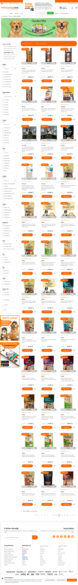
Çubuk (6, 160)
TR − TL (4, 3)
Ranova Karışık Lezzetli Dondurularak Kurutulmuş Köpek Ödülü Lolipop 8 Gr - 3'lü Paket (28, 188)
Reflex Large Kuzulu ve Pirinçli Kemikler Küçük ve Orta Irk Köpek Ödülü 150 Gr (68, 379)
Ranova (24, 183)
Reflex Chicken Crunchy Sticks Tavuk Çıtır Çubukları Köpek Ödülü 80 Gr (48, 225)
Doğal (5, 163)
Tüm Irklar (6, 225)
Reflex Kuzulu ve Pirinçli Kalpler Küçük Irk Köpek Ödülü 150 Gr (48, 379)
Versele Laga (61, 563)
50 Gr (5, 114)
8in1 (5, 72)
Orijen (23, 563)
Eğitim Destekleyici (8, 193)
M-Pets (23, 68)
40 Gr (5, 109)
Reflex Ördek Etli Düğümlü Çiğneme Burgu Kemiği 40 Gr (29, 455)
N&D (42, 106)
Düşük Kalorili (7, 191)
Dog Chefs (6, 79)
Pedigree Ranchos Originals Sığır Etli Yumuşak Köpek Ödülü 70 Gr (68, 110)
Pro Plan (24, 145)
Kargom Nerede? (72, 3)
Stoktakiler (5, 300)
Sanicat (60, 557)
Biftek (5, 135)
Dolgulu (5, 165)
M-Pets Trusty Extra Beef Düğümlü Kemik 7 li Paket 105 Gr (29, 110)
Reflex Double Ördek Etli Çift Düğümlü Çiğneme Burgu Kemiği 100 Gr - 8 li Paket (48, 264)
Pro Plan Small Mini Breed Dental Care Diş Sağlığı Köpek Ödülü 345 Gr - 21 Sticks (47, 149)
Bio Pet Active (7, 74)
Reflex (62, 183)
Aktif (5, 186)
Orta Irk (5, 233)
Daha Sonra (42, 13)
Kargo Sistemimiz (8, 549)
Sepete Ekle (27, 80)
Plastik (5, 215)
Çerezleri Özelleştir (50, 580)
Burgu (5, 155)
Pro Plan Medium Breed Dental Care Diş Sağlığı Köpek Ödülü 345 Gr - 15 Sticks (28, 149)
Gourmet (42, 553)
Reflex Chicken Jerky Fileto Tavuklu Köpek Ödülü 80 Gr (28, 263)
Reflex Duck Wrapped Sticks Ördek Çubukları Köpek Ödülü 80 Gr (48, 302)
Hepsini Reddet (61, 580)
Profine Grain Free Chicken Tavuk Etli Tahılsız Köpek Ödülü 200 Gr (67, 148)
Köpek (16, 13)
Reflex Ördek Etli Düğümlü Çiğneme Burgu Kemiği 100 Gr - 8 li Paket (68, 418)
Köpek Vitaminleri (9, 54)
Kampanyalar (64, 13)
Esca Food (6, 86)
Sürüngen (55, 13)
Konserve (6, 212)
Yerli (5, 294)
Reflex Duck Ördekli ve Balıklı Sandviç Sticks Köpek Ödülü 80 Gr (29, 302)
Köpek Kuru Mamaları (10, 46)
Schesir (42, 559)
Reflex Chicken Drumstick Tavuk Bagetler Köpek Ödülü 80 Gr (68, 225)
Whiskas (42, 551)
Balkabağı (6, 132)
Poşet (6, 217)
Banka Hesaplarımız (9, 551)
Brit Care (6, 77)
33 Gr (5, 102)
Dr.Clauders (7, 81)
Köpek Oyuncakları (9, 56)
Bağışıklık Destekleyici (9, 188)
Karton (5, 207)
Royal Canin (25, 549)
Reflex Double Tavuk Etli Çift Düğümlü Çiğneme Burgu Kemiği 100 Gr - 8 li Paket (68, 264)
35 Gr (5, 104)
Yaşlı (5, 257)
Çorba (5, 270)
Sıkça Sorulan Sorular (14, 3)
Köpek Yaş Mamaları (10, 48)
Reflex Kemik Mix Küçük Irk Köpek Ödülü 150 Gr (67, 301)
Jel (4, 170)
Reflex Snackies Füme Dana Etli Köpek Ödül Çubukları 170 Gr (48, 495)
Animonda (42, 561)
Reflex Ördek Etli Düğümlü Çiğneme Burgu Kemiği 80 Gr (48, 455)
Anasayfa (4, 16)
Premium (6, 246)
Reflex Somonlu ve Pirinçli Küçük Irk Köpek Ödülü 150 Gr (68, 494)
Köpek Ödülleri (8, 52)
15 (53, 515)
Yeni (4, 310)
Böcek (5, 137)
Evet (50, 13)
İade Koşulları (7, 553)
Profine (63, 145)
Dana (5, 142)
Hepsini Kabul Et (72, 580)
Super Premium (8, 249)
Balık (5, 130)
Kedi (11, 13)
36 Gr (5, 107)
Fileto (5, 168)
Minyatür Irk (6, 230)
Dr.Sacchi (6, 84)
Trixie (59, 551)
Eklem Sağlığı (7, 196)
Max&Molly (60, 549)
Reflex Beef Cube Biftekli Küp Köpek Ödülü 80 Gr (68, 186)
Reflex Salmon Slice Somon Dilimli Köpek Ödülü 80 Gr (28, 494)
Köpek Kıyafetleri (8, 50)
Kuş (22, 13)
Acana (23, 561)
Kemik (5, 273)
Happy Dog (25, 559)
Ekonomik (6, 244)
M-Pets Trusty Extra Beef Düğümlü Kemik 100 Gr (47, 70)
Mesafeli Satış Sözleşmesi (10, 557)
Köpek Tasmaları (9, 58)
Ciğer (5, 140)
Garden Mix (61, 565)
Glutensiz (6, 281)
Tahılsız (6, 284)
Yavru (5, 259)
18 (61, 515)
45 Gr (5, 112)
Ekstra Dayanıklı (7, 198)
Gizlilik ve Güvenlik (8, 555)
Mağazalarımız (8, 561)
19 (64, 515)
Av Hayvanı (6, 127)
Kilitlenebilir (6, 210)
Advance (24, 553)
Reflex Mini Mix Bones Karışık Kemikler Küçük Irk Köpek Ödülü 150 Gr (29, 418)
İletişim (6, 565)
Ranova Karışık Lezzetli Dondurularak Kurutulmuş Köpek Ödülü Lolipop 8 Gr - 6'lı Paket (48, 188)
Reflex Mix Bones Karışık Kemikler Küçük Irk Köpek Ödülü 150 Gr (47, 418)
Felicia (41, 565)
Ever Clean (42, 563)
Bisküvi (6, 158)
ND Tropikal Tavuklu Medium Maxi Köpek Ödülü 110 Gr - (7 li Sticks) (48, 110)
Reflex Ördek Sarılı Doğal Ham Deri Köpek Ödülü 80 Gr (68, 455)
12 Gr (5, 100)
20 (67, 515)
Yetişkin (6, 262)
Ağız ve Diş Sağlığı (8, 183)
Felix (41, 555)
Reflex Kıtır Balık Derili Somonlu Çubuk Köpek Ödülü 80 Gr (29, 341)
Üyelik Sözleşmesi (8, 559)
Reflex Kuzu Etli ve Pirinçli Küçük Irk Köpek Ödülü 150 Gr (29, 378)
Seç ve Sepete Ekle (41, 43)
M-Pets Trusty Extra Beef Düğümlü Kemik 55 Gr (67, 70)
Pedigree (63, 106)
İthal (5, 292)
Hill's (23, 555)
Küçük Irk (6, 228)
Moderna (60, 561)
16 (56, 515)
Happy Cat (24, 557)
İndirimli (5, 305)
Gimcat (60, 555)
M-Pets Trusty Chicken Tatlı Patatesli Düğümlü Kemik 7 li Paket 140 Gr (29, 71)
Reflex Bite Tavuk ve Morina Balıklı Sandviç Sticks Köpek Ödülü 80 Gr (29, 225)
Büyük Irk (6, 235)
